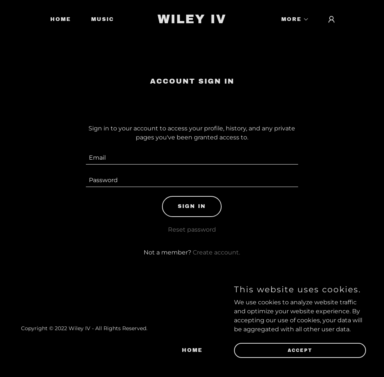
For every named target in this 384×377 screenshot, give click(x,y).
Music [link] (102, 19)
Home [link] (60, 19)
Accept (300, 350)
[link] (192, 21)
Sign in (192, 206)
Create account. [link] (216, 252)
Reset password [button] (192, 229)
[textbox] (192, 158)
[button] (292, 19)
